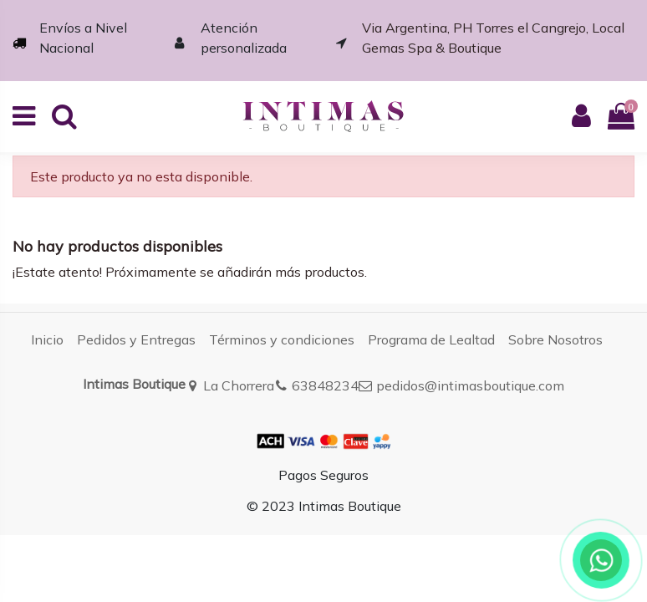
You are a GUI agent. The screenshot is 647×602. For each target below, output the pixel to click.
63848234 (325, 385)
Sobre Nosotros (555, 339)
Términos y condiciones (281, 339)
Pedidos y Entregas (136, 339)
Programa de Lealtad (431, 339)
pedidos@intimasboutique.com (470, 385)
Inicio (47, 339)
